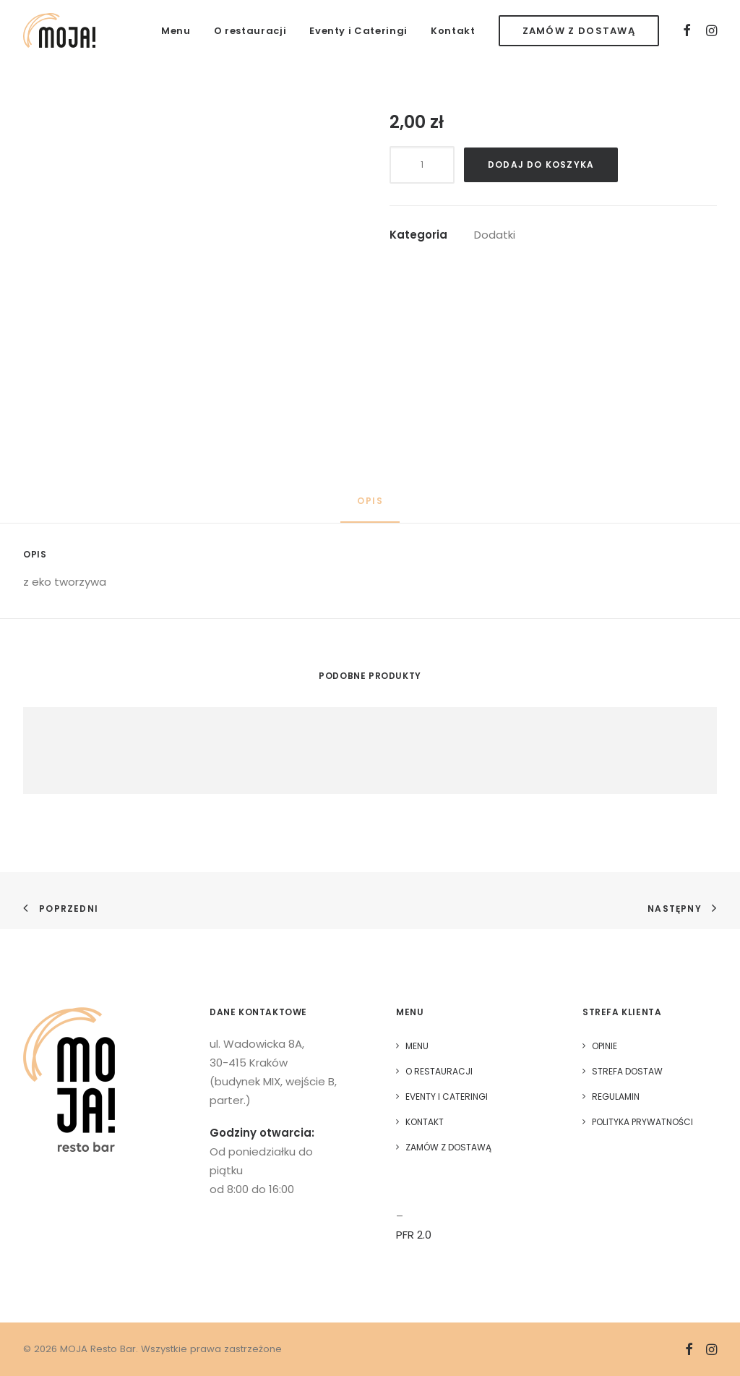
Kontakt (453, 31)
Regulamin (616, 1096)
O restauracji (250, 31)
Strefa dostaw (627, 1071)
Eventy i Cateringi (358, 31)
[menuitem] (176, 30)
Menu (176, 31)
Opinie (604, 1046)
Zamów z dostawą (448, 1147)
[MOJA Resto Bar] (59, 30)
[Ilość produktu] (422, 165)
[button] (687, 30)
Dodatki (494, 234)
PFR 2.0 (413, 1234)
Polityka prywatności (642, 1122)
